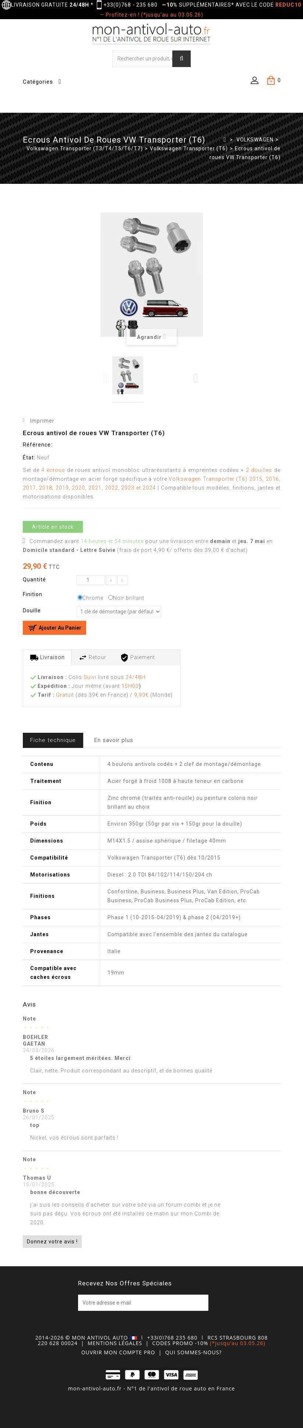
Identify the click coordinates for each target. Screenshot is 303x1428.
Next (196, 378)
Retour (92, 657)
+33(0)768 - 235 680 (130, 5)
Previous (106, 378)
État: (29, 458)
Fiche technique (53, 740)
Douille (32, 610)
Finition (33, 594)
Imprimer (42, 421)
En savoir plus (113, 740)
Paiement (137, 657)
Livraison (47, 657)
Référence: (37, 445)
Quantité (34, 579)
